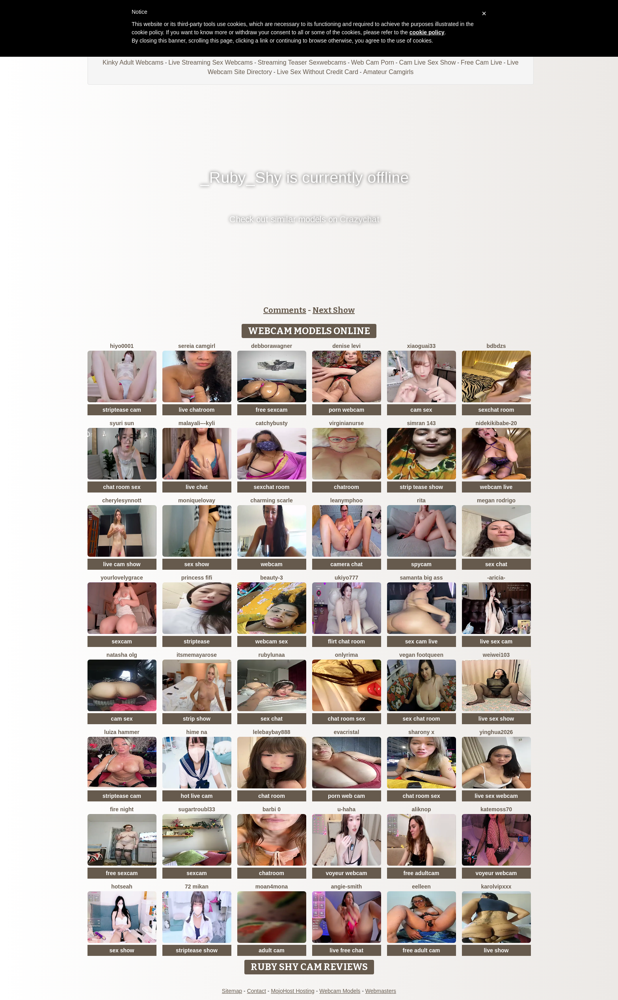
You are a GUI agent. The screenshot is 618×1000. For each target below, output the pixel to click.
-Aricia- (496, 577)
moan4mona (271, 886)
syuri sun (122, 423)
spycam (421, 564)
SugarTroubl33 (196, 809)
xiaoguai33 (421, 346)
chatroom (346, 487)
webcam (271, 564)
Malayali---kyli (197, 423)
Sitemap (232, 991)
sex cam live (421, 641)
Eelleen (421, 886)
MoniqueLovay (196, 500)
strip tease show (421, 487)
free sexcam (272, 410)
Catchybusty (271, 423)
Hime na (196, 732)
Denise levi (346, 346)
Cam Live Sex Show (427, 62)
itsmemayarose (197, 655)
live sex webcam (496, 796)
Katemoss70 (496, 809)
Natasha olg (121, 655)
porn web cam (346, 796)
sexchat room (496, 410)
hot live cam (197, 796)
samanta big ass (421, 577)
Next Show (334, 310)
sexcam (122, 641)
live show (496, 950)
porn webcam (346, 410)
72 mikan (196, 886)
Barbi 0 (271, 809)
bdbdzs (496, 346)
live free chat (346, 950)
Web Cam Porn (372, 62)
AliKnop (421, 809)
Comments (284, 310)
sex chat (496, 564)
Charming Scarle (271, 500)
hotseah (121, 886)
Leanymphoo (346, 500)
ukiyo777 (346, 577)
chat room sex (122, 487)
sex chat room (421, 719)
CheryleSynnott (121, 500)
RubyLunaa (272, 655)
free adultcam (421, 873)
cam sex (421, 410)
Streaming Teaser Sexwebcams (302, 62)
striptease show (197, 950)
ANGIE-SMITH (346, 886)
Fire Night (122, 809)
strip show (196, 719)
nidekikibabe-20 (496, 423)
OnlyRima (346, 655)
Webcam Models (339, 991)
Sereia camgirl (196, 346)
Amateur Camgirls (388, 72)
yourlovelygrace (122, 577)
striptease (197, 641)
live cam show (122, 564)
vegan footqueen (421, 655)
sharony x (421, 732)
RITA (421, 500)
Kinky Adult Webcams (132, 62)
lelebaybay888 (271, 732)
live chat (197, 487)
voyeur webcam (346, 873)
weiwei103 (496, 655)
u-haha (346, 809)
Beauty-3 (271, 577)
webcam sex (271, 641)
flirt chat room (346, 641)
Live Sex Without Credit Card (317, 72)
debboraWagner (271, 346)
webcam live (496, 487)
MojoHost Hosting (293, 991)
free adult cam (421, 950)
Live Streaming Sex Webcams (210, 62)
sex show (196, 564)
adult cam (271, 950)
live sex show (496, 719)
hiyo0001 (122, 346)
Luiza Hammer (121, 732)
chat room (271, 796)
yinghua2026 (496, 732)
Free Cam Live (481, 62)
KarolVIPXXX (496, 886)
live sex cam (496, 641)
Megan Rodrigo (496, 500)
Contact (256, 991)
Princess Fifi (196, 577)
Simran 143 (421, 423)
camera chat (346, 564)
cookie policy (427, 32)
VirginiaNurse (346, 423)
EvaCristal (346, 732)
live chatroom (196, 410)
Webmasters (380, 991)
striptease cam (121, 410)
